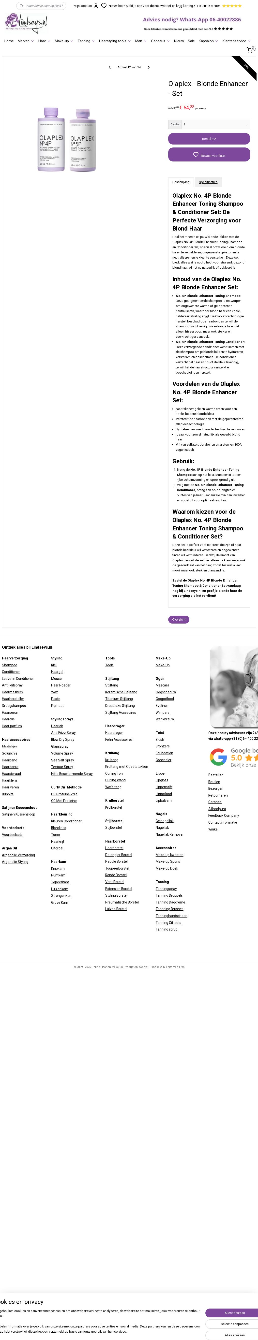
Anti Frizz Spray (63, 733)
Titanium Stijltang (119, 699)
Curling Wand (115, 780)
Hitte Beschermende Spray (72, 774)
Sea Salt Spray (62, 760)
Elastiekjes (9, 746)
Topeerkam (60, 882)
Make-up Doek (167, 868)
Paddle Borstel (116, 861)
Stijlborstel (113, 828)
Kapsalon (209, 41)
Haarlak (57, 726)
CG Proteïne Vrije (64, 794)
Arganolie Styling (15, 862)
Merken (26, 41)
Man (141, 41)
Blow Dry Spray (62, 740)
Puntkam (58, 875)
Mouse (56, 679)
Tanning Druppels (169, 895)
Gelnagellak (165, 821)
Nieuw (179, 41)
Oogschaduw (166, 692)
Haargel (57, 672)
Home (9, 41)
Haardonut (10, 767)
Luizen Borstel (116, 909)
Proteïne (70, 801)
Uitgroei (57, 848)
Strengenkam (62, 896)
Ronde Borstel (116, 875)
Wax (54, 692)
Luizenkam (59, 889)
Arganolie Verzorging (18, 855)
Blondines (58, 828)
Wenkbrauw (165, 719)
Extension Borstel (118, 889)
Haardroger (114, 733)
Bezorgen (215, 788)
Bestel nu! (209, 139)
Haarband (9, 760)
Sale (191, 41)
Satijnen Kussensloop (18, 814)
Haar (44, 41)
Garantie (215, 802)
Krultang (111, 760)
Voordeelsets (12, 835)
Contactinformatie (222, 822)
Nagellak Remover (170, 834)
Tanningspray (166, 889)
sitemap (173, 967)
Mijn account (86, 6)
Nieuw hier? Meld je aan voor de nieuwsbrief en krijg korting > (152, 6)
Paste (55, 699)
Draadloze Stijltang (120, 706)
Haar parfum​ (12, 726)
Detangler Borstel (118, 855)
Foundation (164, 753)
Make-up (64, 41)
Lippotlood (164, 794)
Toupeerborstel (117, 868)
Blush (160, 740)
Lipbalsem (164, 800)
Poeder (65, 685)
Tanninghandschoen (171, 916)
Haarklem (9, 780)
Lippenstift (164, 787)
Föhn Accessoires (119, 740)
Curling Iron (114, 773)
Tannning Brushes (169, 909)
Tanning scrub (167, 929)
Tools (109, 665)
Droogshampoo (14, 706)
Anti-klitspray (12, 685)
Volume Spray (62, 753)
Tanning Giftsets (168, 923)
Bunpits (8, 794)
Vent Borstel (114, 882)
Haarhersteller (13, 699)
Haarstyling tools (115, 41)
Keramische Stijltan (120, 692)
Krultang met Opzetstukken (126, 767)
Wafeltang (113, 787)
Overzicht (178, 619)
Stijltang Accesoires (120, 712)
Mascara (162, 685)
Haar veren (11, 787)
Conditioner (11, 672)
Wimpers (162, 712)
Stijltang (111, 685)
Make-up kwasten (169, 855)
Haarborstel (114, 848)
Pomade (57, 706)
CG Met (57, 801)
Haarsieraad (11, 774)
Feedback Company (223, 815)
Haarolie (8, 719)
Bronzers (163, 746)
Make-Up (163, 665)
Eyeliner (162, 706)
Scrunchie (9, 753)
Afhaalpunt (217, 809)
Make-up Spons (168, 861)
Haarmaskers (12, 692)
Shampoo (9, 665)
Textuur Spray (62, 767)
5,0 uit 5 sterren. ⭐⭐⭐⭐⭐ (220, 6)
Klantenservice (237, 41)
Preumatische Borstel (122, 902)
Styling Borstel (116, 895)
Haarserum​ (10, 712)
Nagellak (162, 828)
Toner (55, 835)
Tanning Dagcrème (170, 902)
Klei (54, 665)
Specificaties (208, 182)
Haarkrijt (57, 842)
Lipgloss (162, 780)
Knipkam (58, 869)
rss (182, 967)
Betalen (214, 782)
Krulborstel (113, 807)
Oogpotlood (165, 699)
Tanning (86, 41)
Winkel (213, 829)
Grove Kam (59, 902)
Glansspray (59, 746)
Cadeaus (160, 41)
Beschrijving (181, 182)
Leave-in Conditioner (18, 679)
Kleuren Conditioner (66, 821)
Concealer (163, 760)
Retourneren (218, 795)
